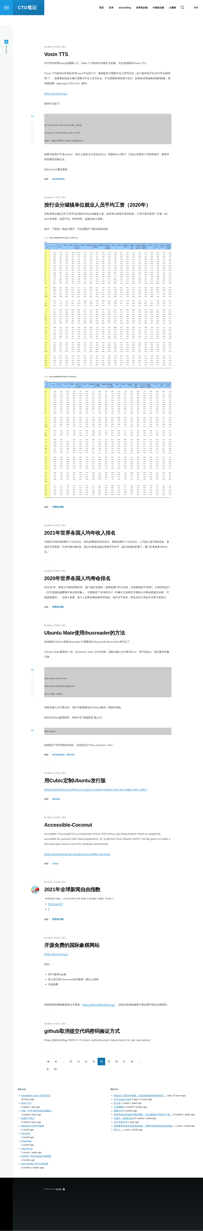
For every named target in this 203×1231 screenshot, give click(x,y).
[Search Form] (182, 17)
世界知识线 (58, 607)
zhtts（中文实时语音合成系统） (37, 1111)
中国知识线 (58, 507)
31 (79, 1062)
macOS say (27, 1149)
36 (117, 1062)
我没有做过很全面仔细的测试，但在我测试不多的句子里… (143, 1114)
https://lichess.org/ (56, 954)
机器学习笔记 (28, 1118)
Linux (55, 863)
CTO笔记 (27, 17)
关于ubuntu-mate (122, 1099)
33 (95, 1062)
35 (110, 1062)
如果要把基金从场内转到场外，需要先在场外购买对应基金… (144, 1126)
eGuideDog (58, 179)
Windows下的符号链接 (32, 1126)
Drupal (59, 1189)
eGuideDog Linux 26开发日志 (36, 1096)
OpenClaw (26, 1141)
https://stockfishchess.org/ (98, 1004)
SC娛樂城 (119, 1107)
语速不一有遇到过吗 (124, 1118)
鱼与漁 (117, 1103)
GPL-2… (118, 1130)
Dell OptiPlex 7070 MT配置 (34, 1164)
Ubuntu (70, 755)
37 (125, 1062)
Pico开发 (25, 1133)
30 (72, 1062)
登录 (196, 18)
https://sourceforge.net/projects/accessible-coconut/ (77, 854)
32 (87, 1062)
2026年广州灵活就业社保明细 (36, 1156)
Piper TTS (26, 1103)
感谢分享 (118, 1111)
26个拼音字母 (121, 1122)
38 (133, 1062)
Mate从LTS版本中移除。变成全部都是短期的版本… (140, 1096)
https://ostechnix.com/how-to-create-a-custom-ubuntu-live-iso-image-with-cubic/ (95, 789)
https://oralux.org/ (56, 93)
